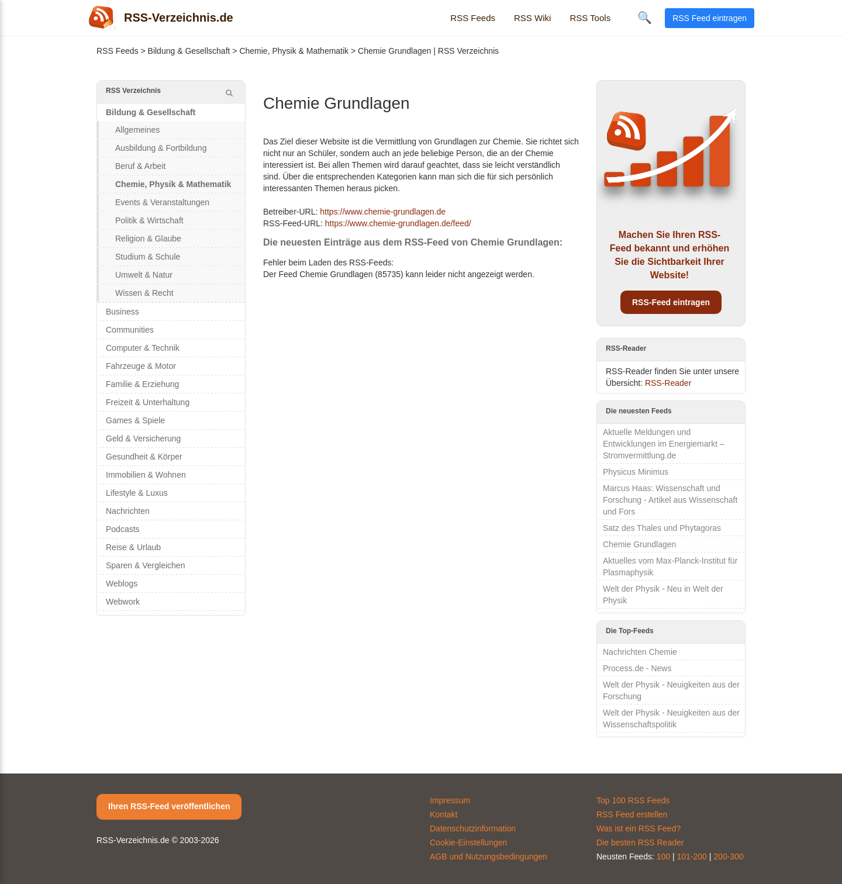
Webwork (123, 601)
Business (122, 311)
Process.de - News (637, 668)
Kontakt (443, 814)
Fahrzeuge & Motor (141, 366)
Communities (130, 329)
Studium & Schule (147, 256)
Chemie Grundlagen (639, 544)
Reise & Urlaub (133, 547)
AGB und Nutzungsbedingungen (488, 856)
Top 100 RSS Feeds (633, 800)
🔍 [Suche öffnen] (644, 17)
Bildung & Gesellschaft (189, 51)
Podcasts (123, 529)
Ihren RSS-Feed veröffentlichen (169, 806)
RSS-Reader (668, 383)
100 (663, 856)
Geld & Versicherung (143, 438)
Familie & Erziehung (142, 384)
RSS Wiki (532, 18)
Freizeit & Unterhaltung (147, 402)
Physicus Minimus (635, 471)
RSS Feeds (472, 18)
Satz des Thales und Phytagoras (662, 528)
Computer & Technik (143, 348)
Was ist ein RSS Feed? (638, 828)
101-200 (692, 856)
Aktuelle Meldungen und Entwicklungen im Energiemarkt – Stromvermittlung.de (663, 443)
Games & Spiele (135, 420)
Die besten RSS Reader (640, 842)
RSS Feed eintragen (709, 18)
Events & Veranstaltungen (162, 202)
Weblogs (121, 583)
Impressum (450, 800)
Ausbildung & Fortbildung (160, 148)
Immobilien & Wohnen (146, 474)
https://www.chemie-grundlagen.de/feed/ (398, 223)
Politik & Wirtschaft (149, 220)
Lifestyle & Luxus (137, 493)
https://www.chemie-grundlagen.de (383, 211)
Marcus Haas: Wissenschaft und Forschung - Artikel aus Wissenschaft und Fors (670, 500)
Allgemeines (137, 129)
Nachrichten (128, 511)
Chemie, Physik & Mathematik (293, 51)
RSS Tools (590, 18)
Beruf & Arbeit (140, 166)
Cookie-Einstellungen (468, 842)
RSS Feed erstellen (631, 814)
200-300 (728, 856)
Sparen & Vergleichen (145, 565)
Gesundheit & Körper (144, 456)
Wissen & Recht (144, 293)
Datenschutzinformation (473, 828)
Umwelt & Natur (143, 274)
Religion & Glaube (148, 238)
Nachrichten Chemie (640, 652)
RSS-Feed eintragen (671, 302)
